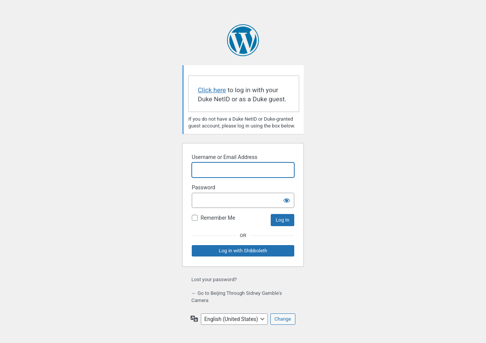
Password (203, 187)
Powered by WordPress (243, 40)
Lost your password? (214, 279)
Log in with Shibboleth (243, 250)
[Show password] (286, 200)
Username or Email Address (224, 157)
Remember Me (217, 218)
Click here (212, 90)
